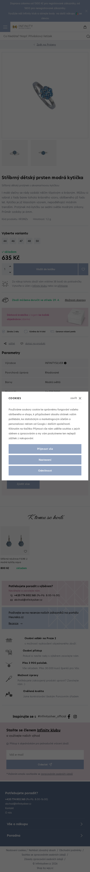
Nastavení (45, 460)
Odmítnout (45, 470)
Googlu (41, 424)
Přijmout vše (45, 449)
